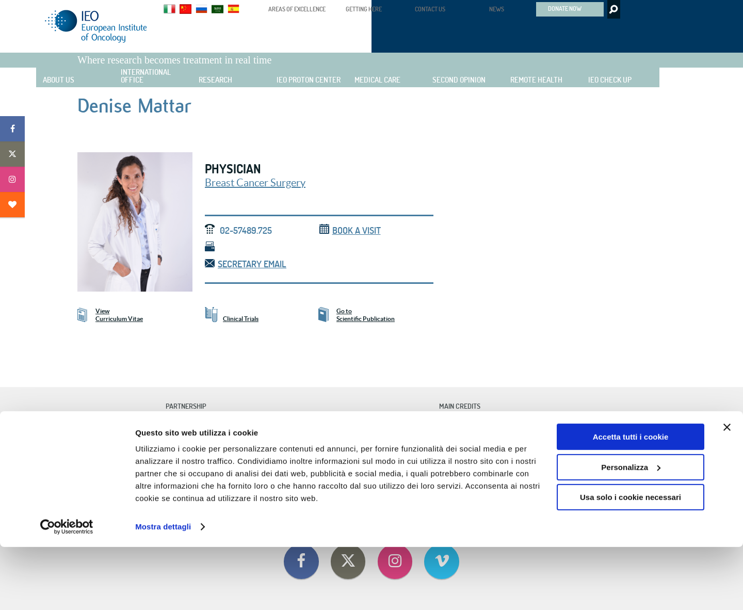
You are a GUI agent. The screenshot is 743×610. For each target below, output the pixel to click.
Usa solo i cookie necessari (630, 560)
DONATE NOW (565, 8)
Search (613, 9)
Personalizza (630, 529)
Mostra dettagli (163, 589)
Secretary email (245, 264)
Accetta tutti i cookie (631, 499)
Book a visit (350, 230)
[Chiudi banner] (727, 490)
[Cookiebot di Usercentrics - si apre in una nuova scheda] (67, 590)
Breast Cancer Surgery (255, 182)
